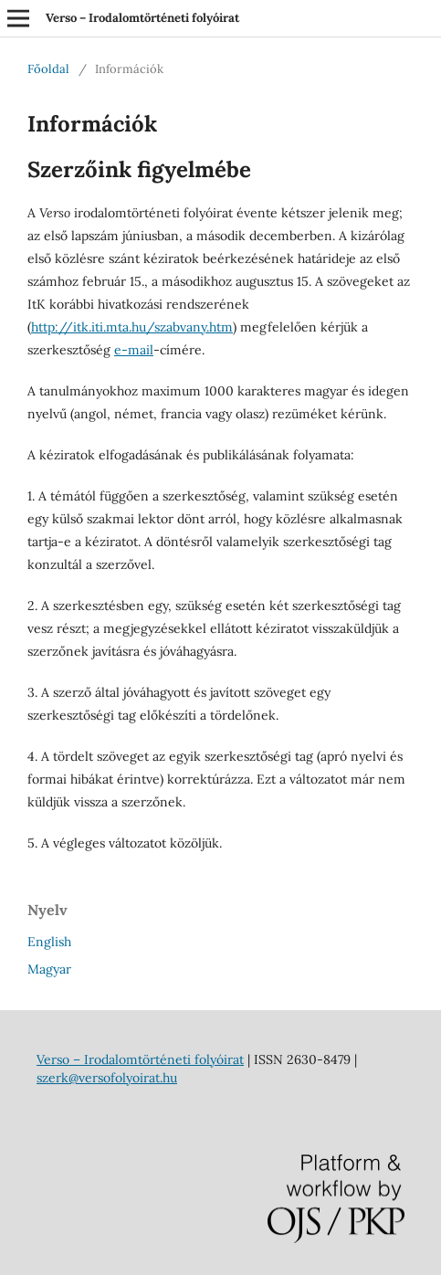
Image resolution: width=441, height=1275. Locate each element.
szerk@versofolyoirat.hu (107, 1078)
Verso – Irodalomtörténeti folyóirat (142, 18)
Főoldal (48, 69)
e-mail (133, 350)
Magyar (49, 969)
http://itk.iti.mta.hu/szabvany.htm (132, 327)
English (49, 941)
